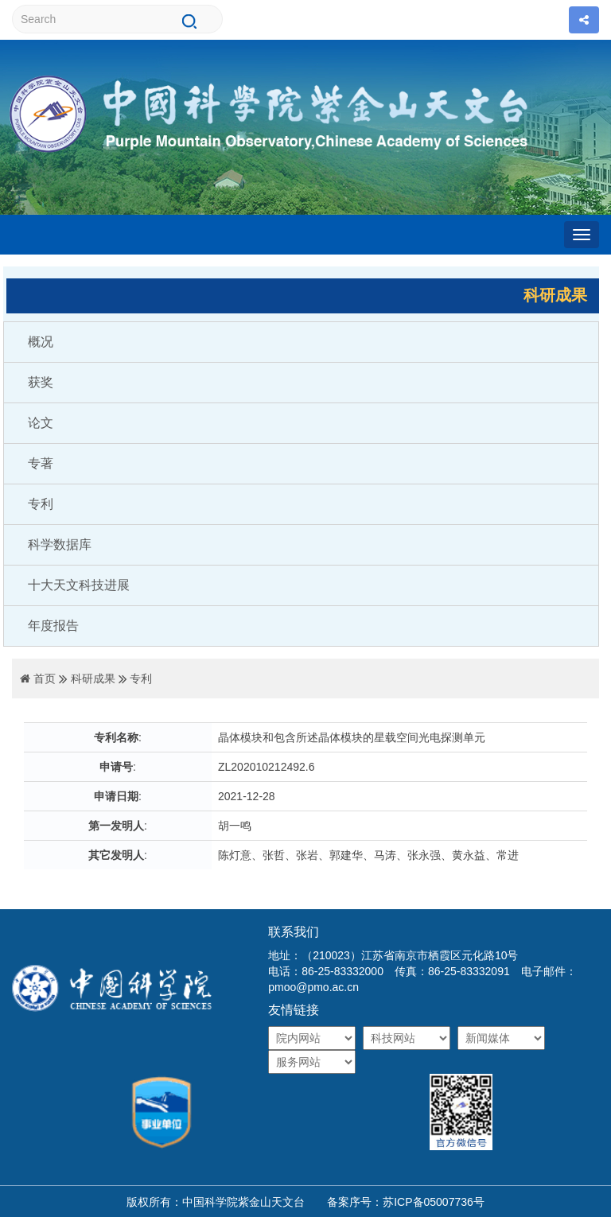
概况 (40, 341)
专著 (40, 463)
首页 (44, 678)
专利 (40, 504)
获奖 (40, 382)
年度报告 (53, 625)
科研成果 (93, 678)
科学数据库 (59, 544)
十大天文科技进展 (79, 585)
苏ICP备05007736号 (434, 1202)
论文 (40, 423)
